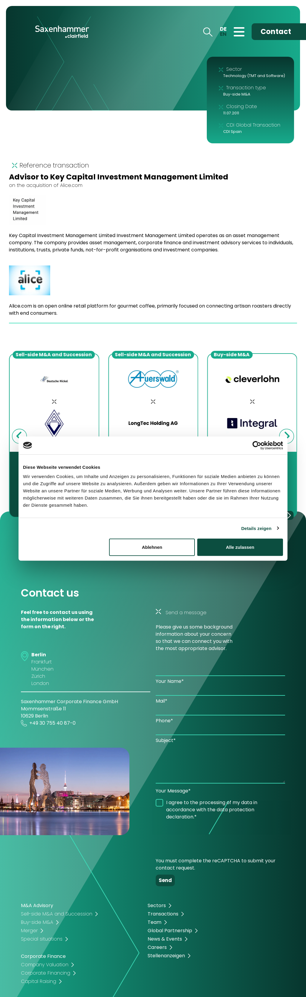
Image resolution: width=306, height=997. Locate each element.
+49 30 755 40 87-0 (48, 723)
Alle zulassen (240, 547)
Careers (157, 947)
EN (223, 34)
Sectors (157, 905)
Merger (29, 930)
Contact (276, 31)
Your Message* (173, 790)
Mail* (161, 701)
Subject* (166, 740)
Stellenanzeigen (166, 955)
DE (223, 29)
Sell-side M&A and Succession (56, 913)
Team (154, 922)
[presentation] (201, 836)
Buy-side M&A (37, 922)
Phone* (164, 720)
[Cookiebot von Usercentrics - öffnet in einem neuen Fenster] (257, 445)
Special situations (41, 938)
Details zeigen (256, 528)
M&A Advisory (37, 905)
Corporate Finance (43, 956)
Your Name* (170, 681)
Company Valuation (44, 964)
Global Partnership (170, 930)
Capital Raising (38, 981)
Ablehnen (152, 547)
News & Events (165, 938)
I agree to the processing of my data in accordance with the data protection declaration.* (211, 809)
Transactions (163, 913)
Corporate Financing (45, 973)
